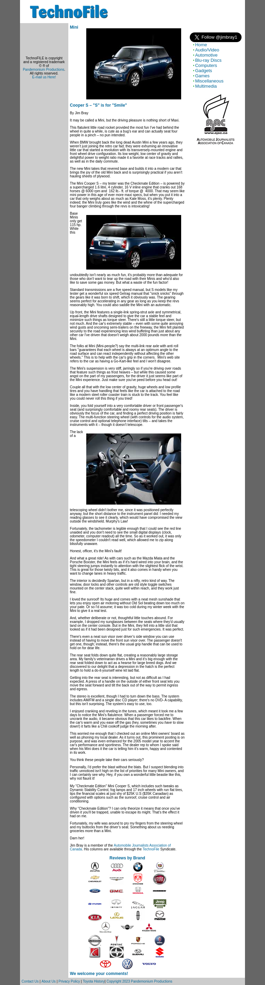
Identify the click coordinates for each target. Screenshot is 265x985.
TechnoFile (151, 849)
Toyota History (94, 981)
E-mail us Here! (44, 77)
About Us (48, 981)
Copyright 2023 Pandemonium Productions (140, 981)
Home (201, 44)
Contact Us (30, 981)
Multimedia (206, 86)
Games (202, 75)
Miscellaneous (209, 81)
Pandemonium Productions (43, 69)
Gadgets (203, 70)
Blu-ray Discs (208, 60)
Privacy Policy (69, 981)
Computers (206, 65)
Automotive (206, 55)
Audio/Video (207, 49)
